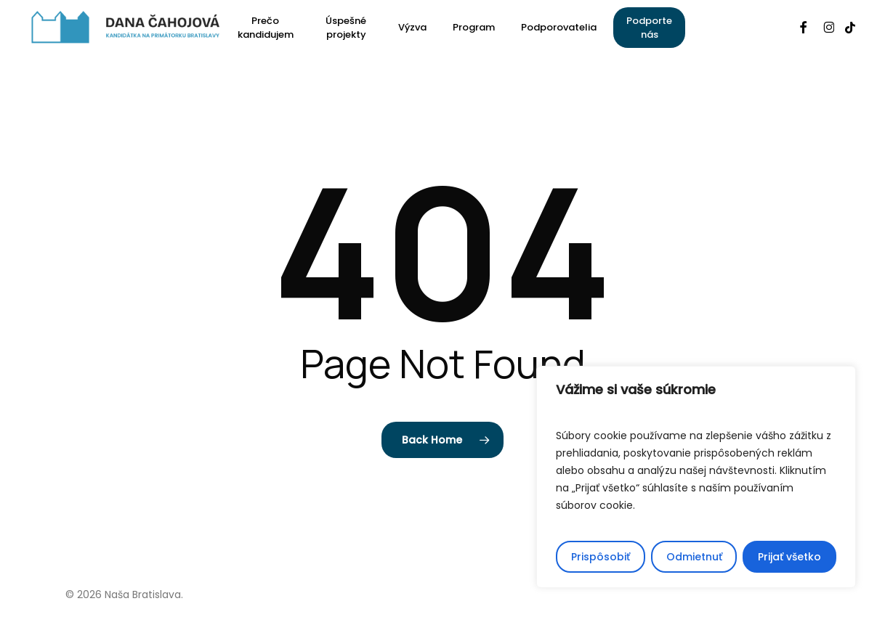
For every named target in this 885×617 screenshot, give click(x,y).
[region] (696, 477)
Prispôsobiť (600, 556)
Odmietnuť (694, 556)
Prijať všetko (789, 556)
